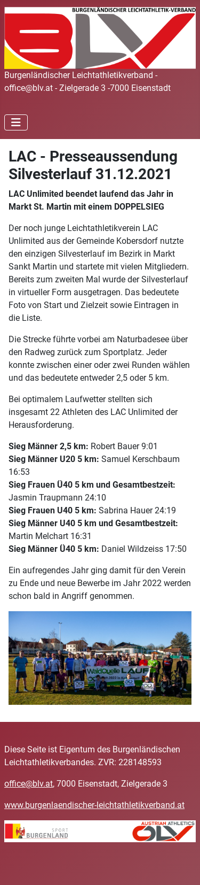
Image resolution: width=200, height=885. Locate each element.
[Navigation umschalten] (16, 122)
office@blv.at (28, 784)
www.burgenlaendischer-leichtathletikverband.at (94, 805)
